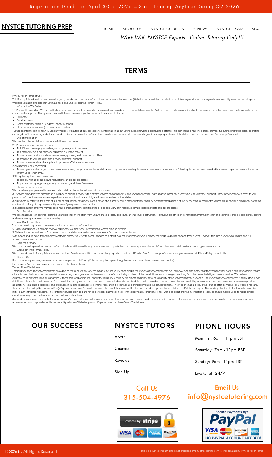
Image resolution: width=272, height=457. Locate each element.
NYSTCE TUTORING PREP (37, 26)
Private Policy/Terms (252, 450)
